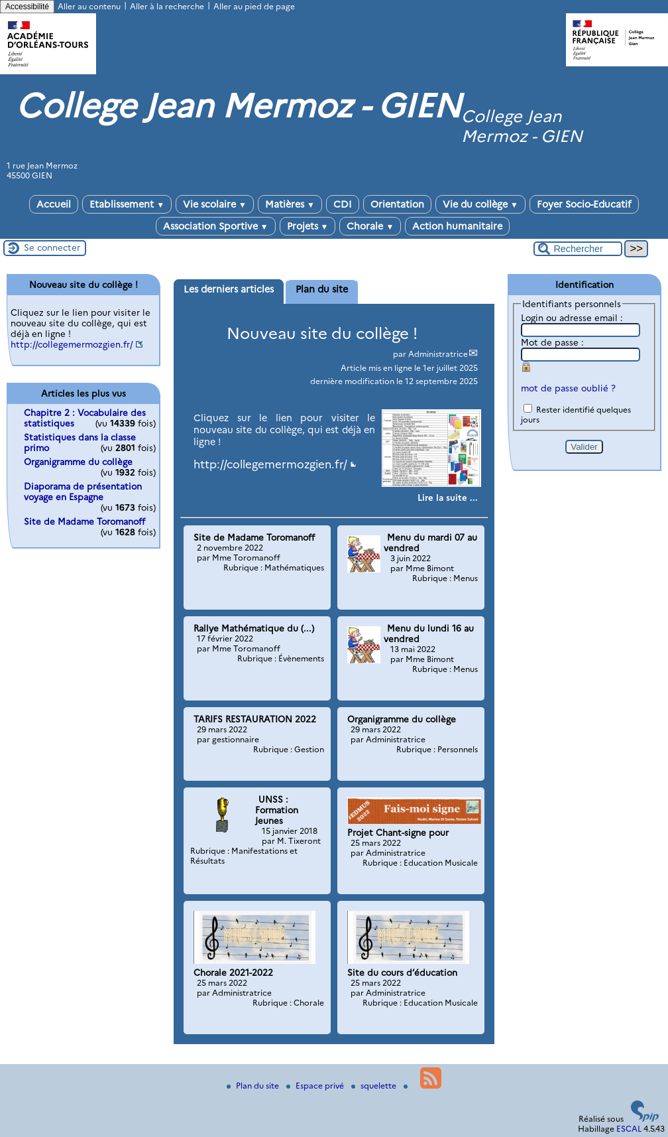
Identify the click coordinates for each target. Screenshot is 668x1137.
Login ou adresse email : (572, 317)
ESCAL (628, 1129)
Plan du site (254, 1086)
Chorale (370, 226)
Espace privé (316, 1086)
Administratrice (438, 354)
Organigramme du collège (78, 461)
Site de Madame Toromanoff (84, 521)
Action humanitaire (457, 226)
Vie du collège (480, 204)
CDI (342, 204)
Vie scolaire (215, 204)
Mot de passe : (552, 342)
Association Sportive (215, 226)
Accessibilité (27, 6)
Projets (308, 226)
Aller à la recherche (167, 6)
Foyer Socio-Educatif (584, 204)
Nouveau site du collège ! (322, 333)
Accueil (53, 204)
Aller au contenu (89, 6)
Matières (290, 204)
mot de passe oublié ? (568, 388)
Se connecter (52, 247)
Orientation (397, 204)
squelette (374, 1086)
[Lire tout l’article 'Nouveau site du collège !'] (448, 497)
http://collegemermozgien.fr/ (270, 464)
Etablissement (126, 204)
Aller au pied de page (254, 6)
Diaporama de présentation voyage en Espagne (83, 491)
